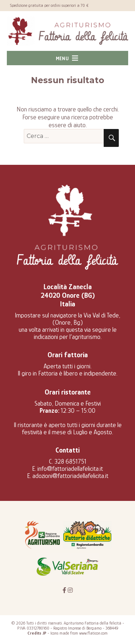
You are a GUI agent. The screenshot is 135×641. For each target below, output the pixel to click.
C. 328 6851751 (67, 461)
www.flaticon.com (93, 633)
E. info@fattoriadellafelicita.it (67, 468)
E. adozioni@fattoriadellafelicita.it (67, 475)
